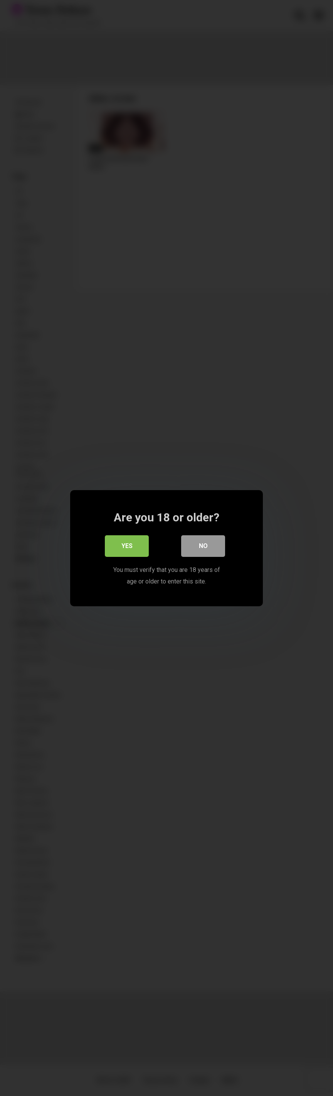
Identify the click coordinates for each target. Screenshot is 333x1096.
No (203, 546)
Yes (127, 546)
